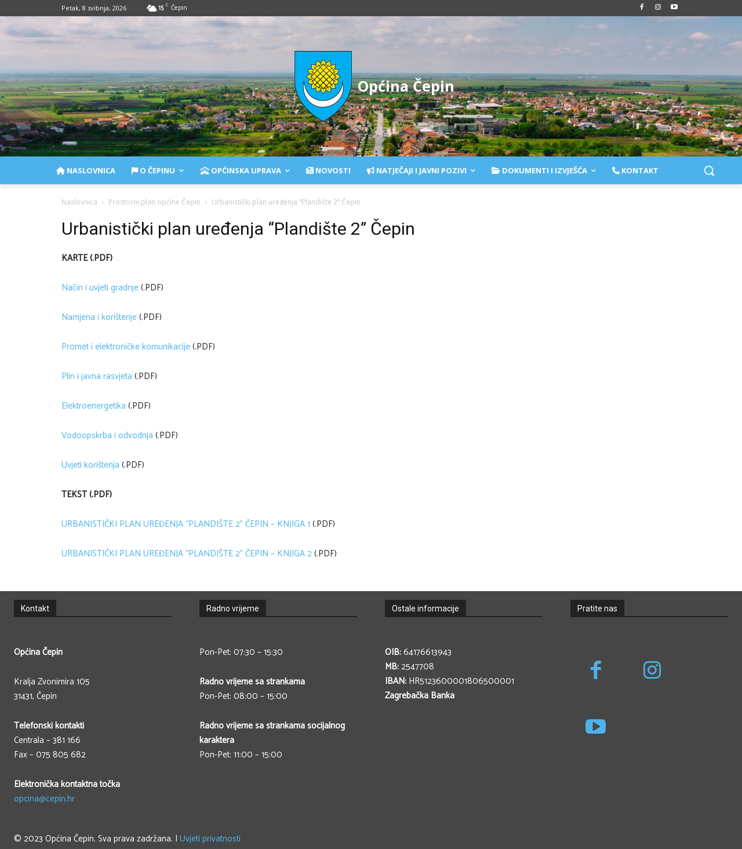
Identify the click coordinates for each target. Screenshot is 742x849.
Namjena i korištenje (99, 317)
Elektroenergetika (93, 406)
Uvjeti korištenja (90, 465)
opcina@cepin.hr (44, 799)
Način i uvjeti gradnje (100, 287)
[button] (709, 170)
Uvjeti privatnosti (210, 839)
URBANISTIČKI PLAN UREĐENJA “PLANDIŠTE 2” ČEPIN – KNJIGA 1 (185, 524)
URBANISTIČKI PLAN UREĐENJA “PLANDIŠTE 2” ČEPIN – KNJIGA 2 (186, 553)
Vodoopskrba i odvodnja (107, 435)
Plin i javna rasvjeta (96, 376)
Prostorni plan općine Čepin (154, 202)
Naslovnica (79, 202)
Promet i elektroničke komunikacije (125, 347)
